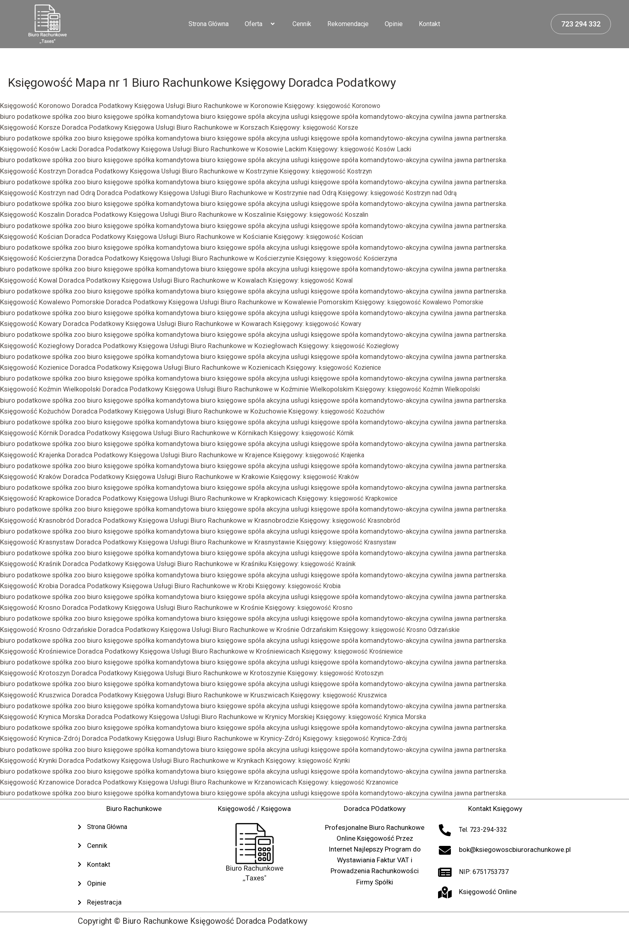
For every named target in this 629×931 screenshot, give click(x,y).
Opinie (394, 24)
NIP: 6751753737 (486, 872)
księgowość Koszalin (341, 214)
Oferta (260, 24)
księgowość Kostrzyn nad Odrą (418, 193)
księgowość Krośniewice (371, 651)
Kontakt (429, 24)
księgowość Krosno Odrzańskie (419, 629)
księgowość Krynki (326, 760)
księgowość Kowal (329, 280)
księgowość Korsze (332, 127)
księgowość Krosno (327, 607)
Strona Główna (209, 24)
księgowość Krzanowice (367, 782)
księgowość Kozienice (352, 367)
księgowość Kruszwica (357, 695)
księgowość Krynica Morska (391, 717)
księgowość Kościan (337, 236)
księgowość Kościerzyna (366, 258)
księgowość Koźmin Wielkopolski (438, 389)
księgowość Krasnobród (369, 520)
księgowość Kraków (333, 477)
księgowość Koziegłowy (368, 346)
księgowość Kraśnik (331, 564)
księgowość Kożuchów (355, 411)
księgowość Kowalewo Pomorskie (439, 302)
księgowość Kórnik (330, 433)
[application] (265, 24)
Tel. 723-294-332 (485, 829)
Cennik (301, 24)
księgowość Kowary (336, 324)
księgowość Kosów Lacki (379, 149)
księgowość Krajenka (338, 455)
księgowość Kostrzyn (344, 171)
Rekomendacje (348, 24)
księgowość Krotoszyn (354, 673)
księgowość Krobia (316, 586)
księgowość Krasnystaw (365, 542)
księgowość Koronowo (351, 106)
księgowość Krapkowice (366, 498)
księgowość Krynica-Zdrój (375, 738)
